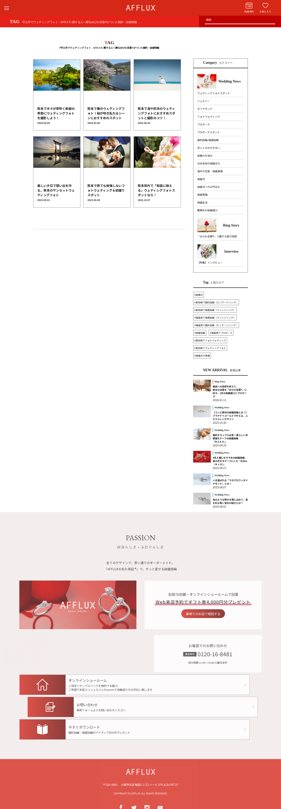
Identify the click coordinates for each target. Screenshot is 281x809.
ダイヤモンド (205, 109)
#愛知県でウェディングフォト (210, 348)
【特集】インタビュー (210, 262)
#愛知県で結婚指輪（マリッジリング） (215, 310)
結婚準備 (202, 194)
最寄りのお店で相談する (214, 613)
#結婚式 (198, 294)
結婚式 (201, 179)
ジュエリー (203, 101)
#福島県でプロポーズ (221, 332)
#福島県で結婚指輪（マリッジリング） (215, 317)
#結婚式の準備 (202, 355)
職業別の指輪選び (207, 210)
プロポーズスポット (208, 132)
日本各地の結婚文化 (208, 163)
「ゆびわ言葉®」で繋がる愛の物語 (217, 236)
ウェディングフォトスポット (213, 93)
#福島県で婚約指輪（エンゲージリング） (216, 325)
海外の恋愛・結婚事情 (210, 171)
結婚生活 (202, 202)
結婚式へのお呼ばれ (208, 187)
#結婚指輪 (199, 332)
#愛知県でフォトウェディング (210, 340)
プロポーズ (203, 124)
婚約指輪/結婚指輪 (208, 140)
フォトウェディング (208, 116)
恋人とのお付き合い (208, 148)
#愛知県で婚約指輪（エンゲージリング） (216, 302)
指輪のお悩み (205, 155)
